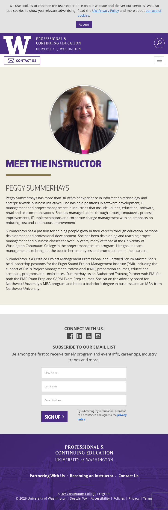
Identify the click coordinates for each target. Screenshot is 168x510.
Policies (119, 498)
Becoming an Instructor (91, 475)
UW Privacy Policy (105, 10)
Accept (84, 24)
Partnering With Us (47, 475)
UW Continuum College (78, 493)
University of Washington (47, 498)
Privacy (134, 498)
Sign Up (54, 417)
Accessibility (100, 498)
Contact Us (128, 475)
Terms (148, 498)
